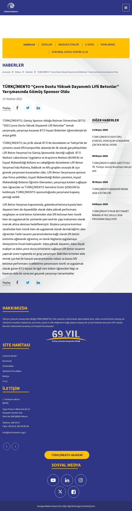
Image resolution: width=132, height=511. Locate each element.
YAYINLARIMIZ (107, 44)
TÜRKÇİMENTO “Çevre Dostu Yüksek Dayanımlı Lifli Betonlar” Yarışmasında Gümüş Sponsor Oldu (77, 72)
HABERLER (29, 44)
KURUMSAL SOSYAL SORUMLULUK (70, 51)
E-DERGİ (89, 44)
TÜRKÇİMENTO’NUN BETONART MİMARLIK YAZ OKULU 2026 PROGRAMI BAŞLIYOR (110, 215)
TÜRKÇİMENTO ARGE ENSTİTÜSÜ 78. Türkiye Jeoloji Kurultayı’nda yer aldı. (112, 166)
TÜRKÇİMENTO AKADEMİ (67, 455)
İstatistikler (8, 365)
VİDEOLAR (46, 44)
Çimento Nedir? (9, 355)
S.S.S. (5, 381)
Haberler (29, 72)
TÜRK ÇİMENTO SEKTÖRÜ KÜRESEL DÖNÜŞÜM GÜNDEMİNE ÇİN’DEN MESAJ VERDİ (111, 140)
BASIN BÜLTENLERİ (68, 44)
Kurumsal (6, 360)
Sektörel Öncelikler (12, 370)
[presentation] (6, 446)
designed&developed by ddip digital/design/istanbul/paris (66, 505)
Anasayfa (6, 72)
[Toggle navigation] (125, 7)
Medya (18, 72)
